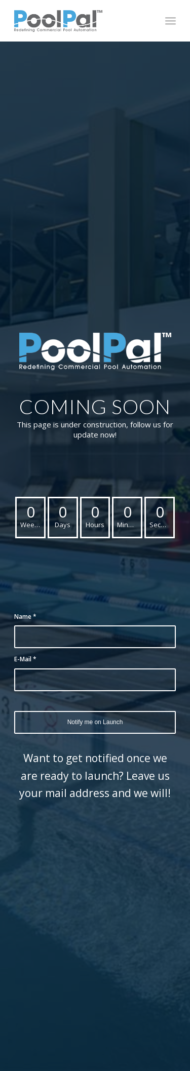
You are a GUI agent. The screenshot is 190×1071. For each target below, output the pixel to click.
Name (25, 616)
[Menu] (170, 21)
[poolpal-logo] (78, 21)
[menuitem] (170, 21)
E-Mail (25, 659)
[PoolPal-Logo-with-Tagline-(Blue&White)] (95, 351)
